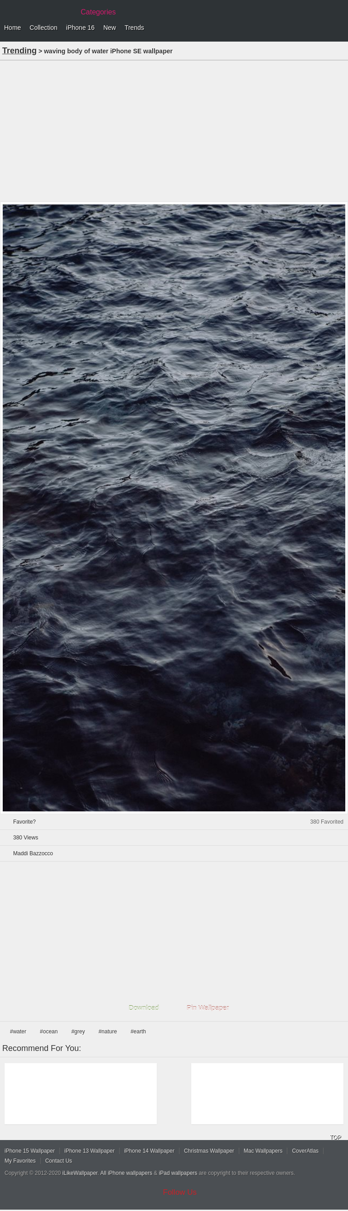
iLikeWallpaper (80, 1173)
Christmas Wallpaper (209, 1151)
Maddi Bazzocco (33, 853)
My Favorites (20, 1161)
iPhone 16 (80, 27)
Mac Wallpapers (263, 1151)
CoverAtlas (305, 1151)
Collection (43, 27)
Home (12, 27)
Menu (338, 28)
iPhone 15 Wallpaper (30, 1151)
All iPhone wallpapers (126, 1173)
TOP (335, 1137)
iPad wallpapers (178, 1173)
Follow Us (180, 1192)
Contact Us (58, 1161)
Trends (134, 27)
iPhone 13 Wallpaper (89, 1151)
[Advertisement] (174, 130)
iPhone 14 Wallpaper (149, 1151)
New (109, 27)
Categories (98, 12)
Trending (19, 50)
